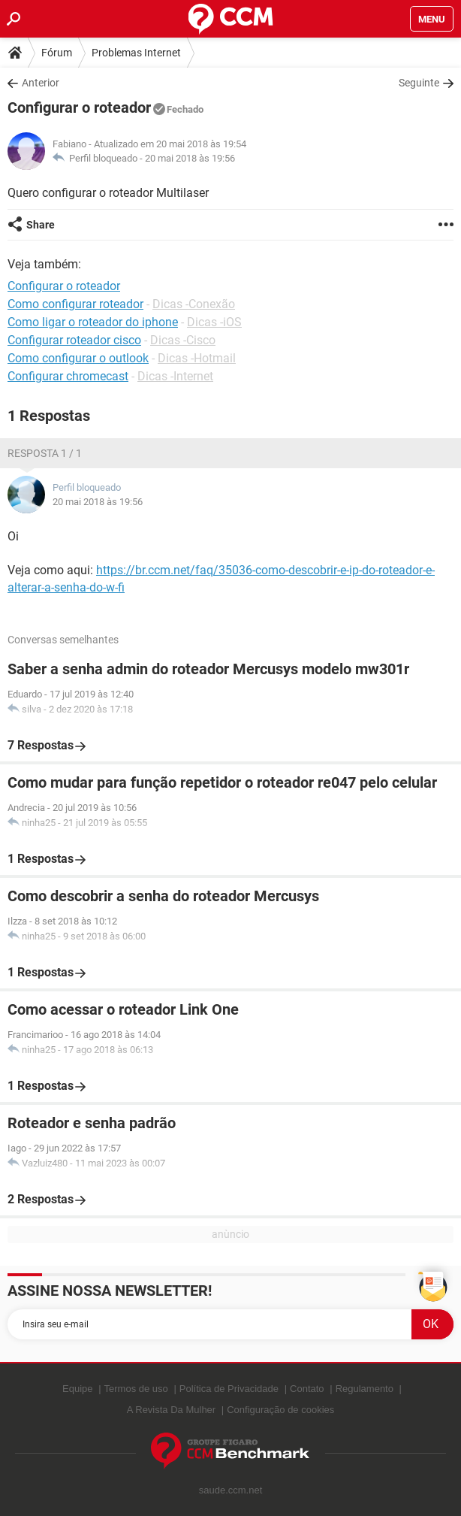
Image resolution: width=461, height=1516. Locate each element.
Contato (307, 1388)
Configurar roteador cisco (74, 340)
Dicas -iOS (214, 322)
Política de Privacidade (229, 1388)
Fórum (56, 53)
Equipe (77, 1388)
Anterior (40, 83)
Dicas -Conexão (193, 304)
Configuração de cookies (280, 1409)
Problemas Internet (136, 53)
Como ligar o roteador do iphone (93, 322)
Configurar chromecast (68, 376)
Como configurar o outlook (78, 358)
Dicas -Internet (175, 376)
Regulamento (364, 1388)
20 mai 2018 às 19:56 (190, 158)
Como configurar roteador (75, 304)
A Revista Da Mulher (171, 1409)
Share (40, 225)
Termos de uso (136, 1388)
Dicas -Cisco (182, 340)
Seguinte (419, 83)
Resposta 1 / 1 (45, 453)
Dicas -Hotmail (197, 358)
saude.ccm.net (231, 1490)
